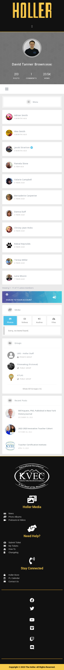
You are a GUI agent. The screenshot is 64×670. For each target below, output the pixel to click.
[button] (32, 26)
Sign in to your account (32, 297)
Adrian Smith (21, 115)
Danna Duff (20, 211)
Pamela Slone (21, 163)
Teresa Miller (21, 259)
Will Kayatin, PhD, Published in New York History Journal (37, 412)
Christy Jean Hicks (23, 227)
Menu (35, 102)
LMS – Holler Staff (25, 353)
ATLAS (20, 375)
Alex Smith (19, 131)
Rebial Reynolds (22, 243)
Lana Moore (20, 276)
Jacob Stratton (23, 147)
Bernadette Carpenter (25, 195)
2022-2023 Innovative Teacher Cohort (35, 428)
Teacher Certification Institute (32, 444)
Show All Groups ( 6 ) (32, 388)
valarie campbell (23, 179)
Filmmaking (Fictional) (27, 364)
